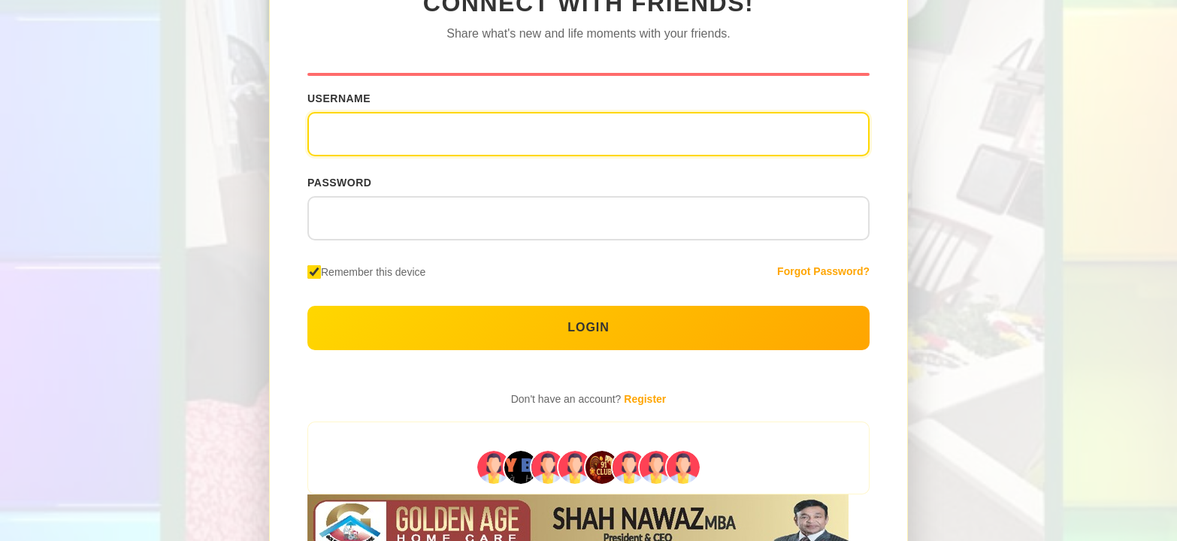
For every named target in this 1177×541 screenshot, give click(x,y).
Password (339, 183)
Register (645, 399)
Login (588, 327)
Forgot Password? (823, 271)
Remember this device (373, 272)
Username (339, 98)
